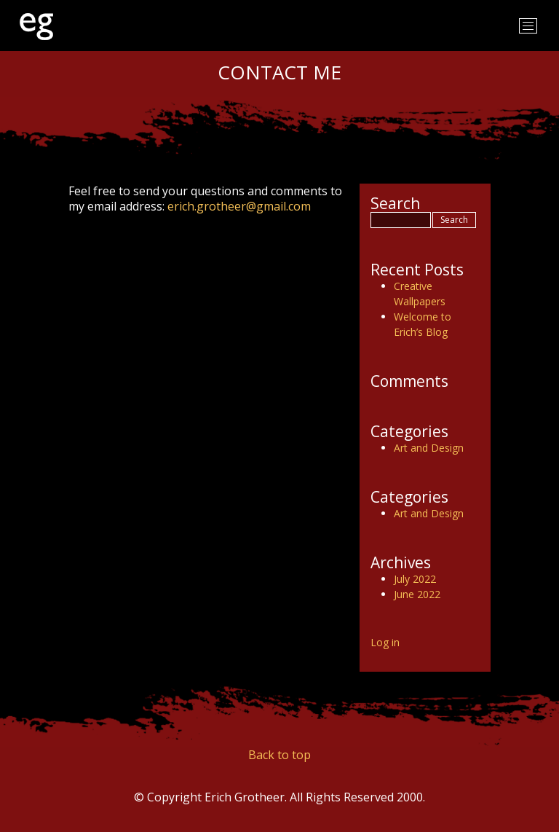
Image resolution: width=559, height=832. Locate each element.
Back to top (279, 755)
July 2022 (415, 579)
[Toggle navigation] (528, 26)
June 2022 (417, 594)
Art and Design (429, 448)
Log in (385, 642)
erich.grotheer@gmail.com (239, 206)
